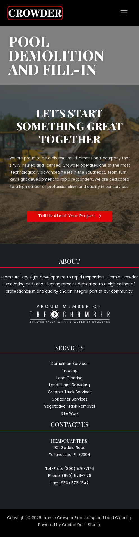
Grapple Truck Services (70, 392)
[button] (69, 216)
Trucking (70, 370)
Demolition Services (69, 363)
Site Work (70, 413)
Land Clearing (69, 378)
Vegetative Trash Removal (69, 406)
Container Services (69, 399)
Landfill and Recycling (69, 385)
